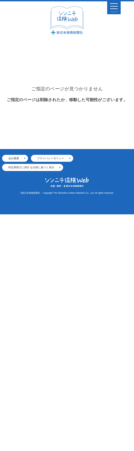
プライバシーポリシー (50, 158)
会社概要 (13, 158)
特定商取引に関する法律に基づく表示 (31, 167)
